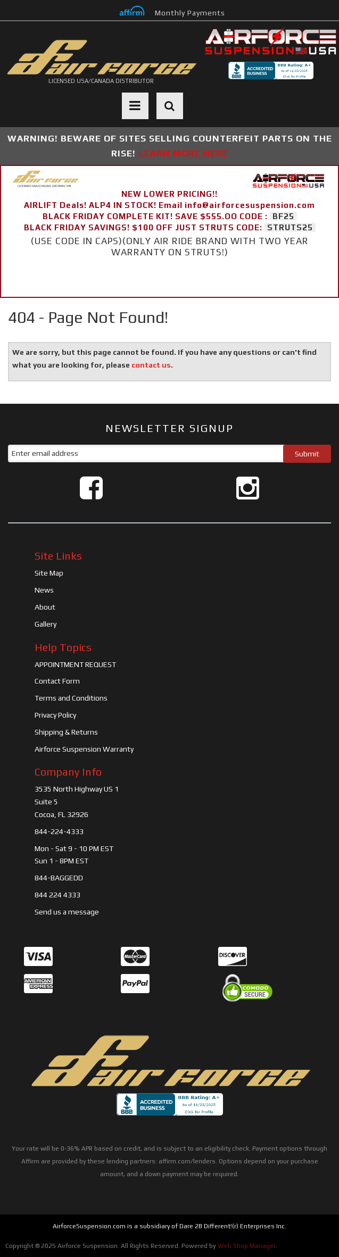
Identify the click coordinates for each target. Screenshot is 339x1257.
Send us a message (67, 912)
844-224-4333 (59, 831)
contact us (151, 365)
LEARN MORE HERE (183, 153)
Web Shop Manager (247, 1246)
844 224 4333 (57, 894)
